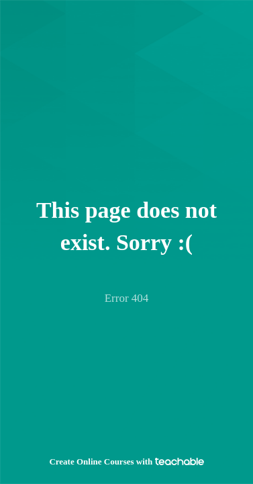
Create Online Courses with (126, 461)
